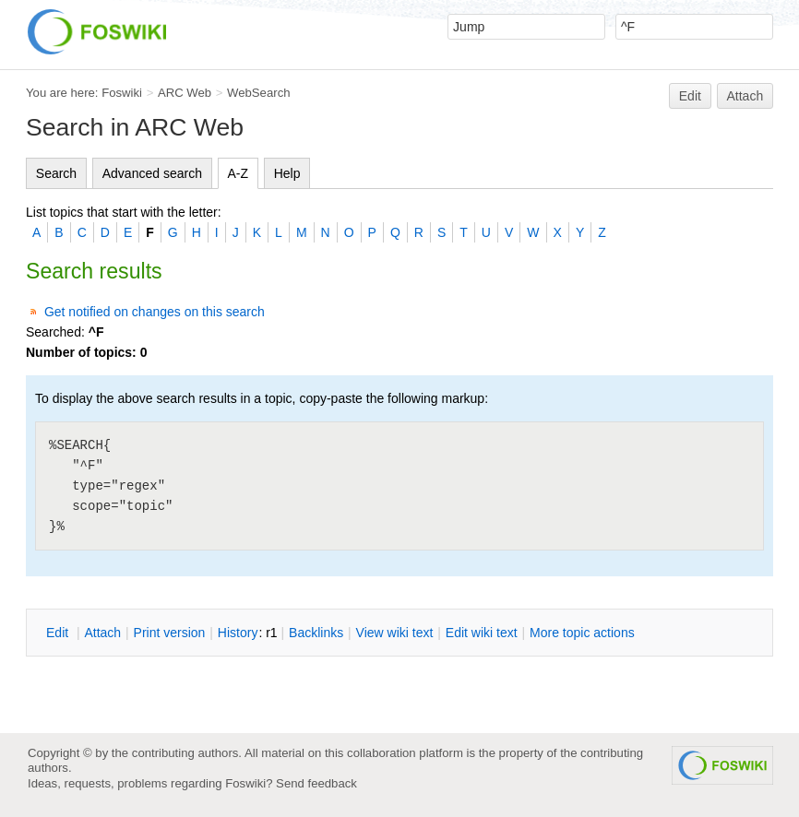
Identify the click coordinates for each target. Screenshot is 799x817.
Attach (745, 96)
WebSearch (259, 93)
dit (59, 632)
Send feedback (316, 783)
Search (56, 173)
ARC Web (184, 93)
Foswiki (121, 93)
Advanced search (152, 173)
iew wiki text (395, 632)
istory (238, 632)
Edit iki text (482, 632)
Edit (690, 96)
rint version (170, 632)
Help (287, 173)
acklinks (316, 632)
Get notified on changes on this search (154, 311)
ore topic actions (582, 632)
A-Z (238, 173)
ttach (102, 632)
